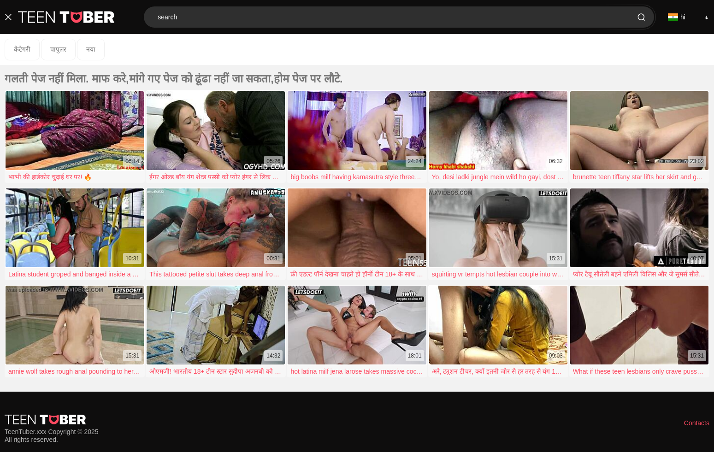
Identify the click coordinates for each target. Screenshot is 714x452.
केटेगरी (22, 49)
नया (90, 49)
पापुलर (58, 49)
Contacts (696, 423)
